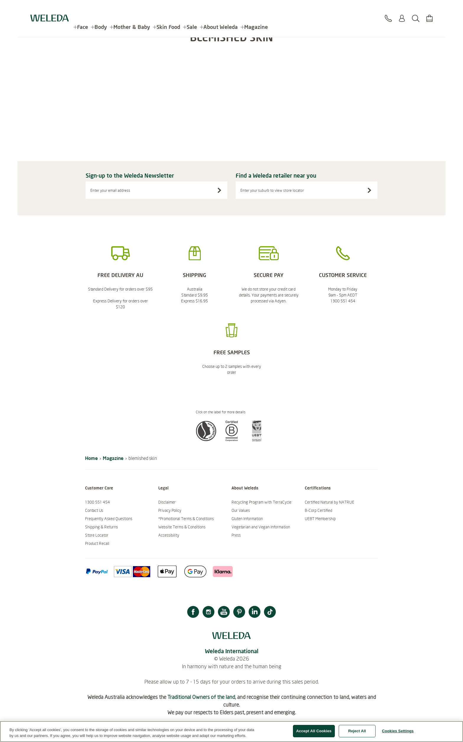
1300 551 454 (97, 502)
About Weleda (220, 9)
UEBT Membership (320, 518)
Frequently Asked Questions (108, 518)
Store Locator (96, 535)
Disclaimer (167, 502)
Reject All (357, 731)
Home (91, 458)
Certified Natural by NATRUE (329, 502)
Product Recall (97, 543)
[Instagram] (208, 612)
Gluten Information (247, 518)
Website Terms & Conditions (182, 527)
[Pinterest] (239, 612)
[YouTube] (224, 612)
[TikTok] (270, 612)
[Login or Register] (402, 11)
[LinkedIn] (254, 612)
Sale (192, 9)
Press (236, 535)
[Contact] (388, 11)
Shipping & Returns (101, 527)
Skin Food (168, 9)
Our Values (240, 510)
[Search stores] (369, 190)
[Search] (415, 11)
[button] (206, 440)
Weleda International (231, 651)
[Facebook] (193, 612)
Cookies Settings (398, 731)
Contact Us (94, 510)
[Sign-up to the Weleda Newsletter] (219, 190)
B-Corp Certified (318, 510)
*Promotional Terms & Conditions (186, 518)
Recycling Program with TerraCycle (261, 502)
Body (100, 9)
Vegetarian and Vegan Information (260, 527)
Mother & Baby (131, 9)
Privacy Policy (169, 510)
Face (82, 9)
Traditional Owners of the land (201, 697)
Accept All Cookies (314, 731)
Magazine (256, 9)
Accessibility (168, 535)
